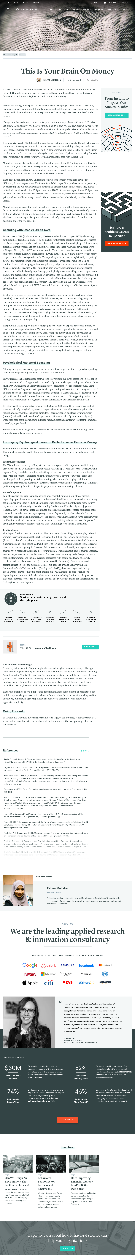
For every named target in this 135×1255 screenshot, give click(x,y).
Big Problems (85, 1232)
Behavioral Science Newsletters (91, 1226)
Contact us (67, 1168)
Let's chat (67, 1040)
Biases (45, 1231)
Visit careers (11, 1240)
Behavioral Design (87, 1224)
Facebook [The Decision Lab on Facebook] (118, 1221)
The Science (85, 1235)
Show (85, 751)
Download (90, 647)
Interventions (47, 1228)
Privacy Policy (127, 1251)
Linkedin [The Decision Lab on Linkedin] (118, 1226)
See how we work (116, 243)
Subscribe (37, 3)
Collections (84, 1229)
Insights (45, 1225)
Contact (124, 9)
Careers (25, 3)
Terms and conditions (112, 1251)
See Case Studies (117, 115)
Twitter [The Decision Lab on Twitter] (117, 1224)
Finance (22, 55)
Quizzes (83, 1237)
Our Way (52, 9)
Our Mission (47, 1234)
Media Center (12, 3)
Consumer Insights (10, 55)
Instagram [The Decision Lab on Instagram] (118, 1229)
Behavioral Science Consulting (91, 1221)
